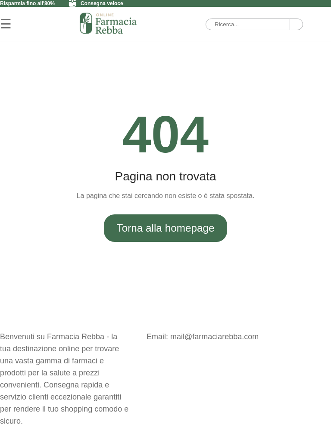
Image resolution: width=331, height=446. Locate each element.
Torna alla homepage (166, 228)
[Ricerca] (296, 24)
